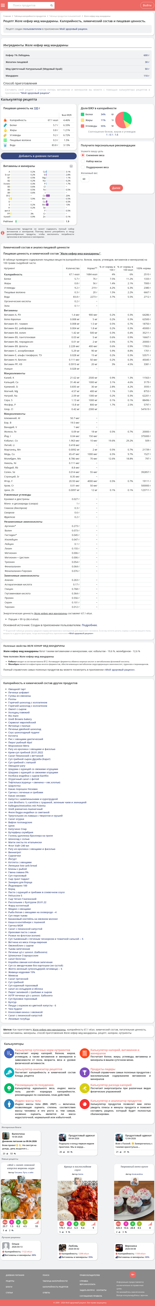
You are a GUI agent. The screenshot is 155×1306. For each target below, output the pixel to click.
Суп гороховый (17, 875)
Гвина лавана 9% (18, 872)
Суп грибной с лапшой (22, 762)
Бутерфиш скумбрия (20, 832)
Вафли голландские (20, 822)
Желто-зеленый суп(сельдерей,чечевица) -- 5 (35, 968)
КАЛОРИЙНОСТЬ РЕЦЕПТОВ (55, 1287)
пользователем (32, 28)
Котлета (13, 735)
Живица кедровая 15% (21, 972)
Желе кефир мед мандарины (97, 16)
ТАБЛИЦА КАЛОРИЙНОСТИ (55, 1281)
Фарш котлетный (18, 905)
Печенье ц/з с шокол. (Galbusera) (27, 952)
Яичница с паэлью (19, 725)
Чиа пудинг (15, 1008)
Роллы (12, 699)
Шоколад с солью (19, 839)
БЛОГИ (9, 1287)
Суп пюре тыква (17, 915)
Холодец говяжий (19, 712)
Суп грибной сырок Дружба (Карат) (29, 759)
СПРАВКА (84, 1281)
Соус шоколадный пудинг (24, 732)
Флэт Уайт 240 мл (18, 845)
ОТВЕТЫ (46, 1292)
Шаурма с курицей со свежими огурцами (33, 769)
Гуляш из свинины (19, 695)
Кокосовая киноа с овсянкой (25, 1012)
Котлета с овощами (20, 862)
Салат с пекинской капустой (25, 928)
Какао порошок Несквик (23, 789)
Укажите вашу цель (92, 151)
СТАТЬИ (9, 1292)
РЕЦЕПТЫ (10, 1281)
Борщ (11, 888)
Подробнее (89, 625)
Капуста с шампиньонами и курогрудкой (33, 799)
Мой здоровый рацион (73, 28)
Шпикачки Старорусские (23, 955)
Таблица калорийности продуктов (30, 16)
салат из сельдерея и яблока (25, 988)
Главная (7, 16)
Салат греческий (18, 978)
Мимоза (13, 975)
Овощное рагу (16, 765)
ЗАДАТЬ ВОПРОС (87, 1290)
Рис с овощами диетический (25, 739)
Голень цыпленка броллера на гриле (30, 835)
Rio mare (13, 715)
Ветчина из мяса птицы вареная (27, 942)
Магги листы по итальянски (25, 842)
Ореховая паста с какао (22, 932)
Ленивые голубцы (19, 1018)
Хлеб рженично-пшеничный (25, 809)
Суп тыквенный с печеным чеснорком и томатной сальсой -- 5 (45, 938)
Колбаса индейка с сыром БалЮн (28, 775)
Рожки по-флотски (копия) (24, 935)
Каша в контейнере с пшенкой (26, 922)
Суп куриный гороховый (23, 985)
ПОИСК (46, 1275)
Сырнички (14, 855)
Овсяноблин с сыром (21, 945)
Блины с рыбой (17, 869)
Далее (116, 188)
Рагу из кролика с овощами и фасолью (31, 749)
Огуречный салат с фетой (23, 779)
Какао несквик (17, 795)
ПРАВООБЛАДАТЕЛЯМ (90, 1275)
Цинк (11, 825)
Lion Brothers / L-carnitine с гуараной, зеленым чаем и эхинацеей (47, 802)
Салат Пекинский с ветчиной (25, 755)
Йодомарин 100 (17, 885)
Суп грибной (16, 982)
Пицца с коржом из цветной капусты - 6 (32, 1005)
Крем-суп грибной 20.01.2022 (25, 752)
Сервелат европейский (22, 722)
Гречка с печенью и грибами (25, 792)
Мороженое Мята (18, 745)
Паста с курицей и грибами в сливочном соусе (36, 892)
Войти (147, 5)
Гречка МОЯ (15, 925)
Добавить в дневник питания (39, 156)
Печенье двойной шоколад (24, 729)
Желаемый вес (89, 173)
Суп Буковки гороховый (22, 998)
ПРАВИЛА (97, 1296)
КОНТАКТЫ (101, 1290)
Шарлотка (14, 785)
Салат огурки (16, 819)
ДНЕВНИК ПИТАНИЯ (15, 1275)
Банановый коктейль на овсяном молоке (33, 918)
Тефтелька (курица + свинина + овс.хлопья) (34, 782)
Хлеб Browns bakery (20, 719)
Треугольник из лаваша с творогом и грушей (35, 815)
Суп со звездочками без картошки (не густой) (35, 965)
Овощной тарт (17, 689)
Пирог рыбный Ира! (20, 742)
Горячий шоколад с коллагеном (27, 702)
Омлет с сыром (17, 709)
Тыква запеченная (19, 948)
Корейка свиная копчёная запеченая (30, 962)
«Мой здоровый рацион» (80, 633)
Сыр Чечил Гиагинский (22, 898)
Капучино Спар (17, 829)
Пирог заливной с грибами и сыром (30, 992)
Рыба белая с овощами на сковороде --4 (32, 912)
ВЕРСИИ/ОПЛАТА (87, 1284)
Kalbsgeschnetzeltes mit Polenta (27, 805)
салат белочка (17, 958)
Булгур (12, 1002)
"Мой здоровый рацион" (35, 93)
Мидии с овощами (19, 908)
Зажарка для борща (20, 882)
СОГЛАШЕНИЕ (86, 1296)
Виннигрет (14, 852)
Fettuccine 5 (15, 895)
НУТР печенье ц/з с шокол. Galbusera (30, 995)
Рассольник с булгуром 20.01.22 (27, 902)
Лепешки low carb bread (22, 865)
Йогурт (12, 859)
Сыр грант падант (18, 878)
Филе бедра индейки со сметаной (29, 812)
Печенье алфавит (18, 692)
